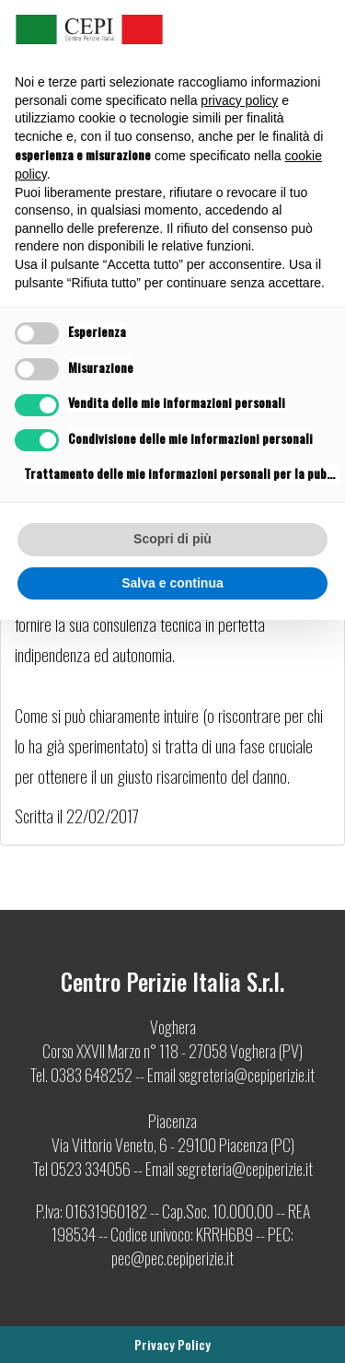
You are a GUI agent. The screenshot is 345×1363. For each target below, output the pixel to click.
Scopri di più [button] (172, 538)
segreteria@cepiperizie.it (246, 1075)
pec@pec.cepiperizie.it (172, 1258)
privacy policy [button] (239, 100)
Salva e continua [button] (172, 583)
